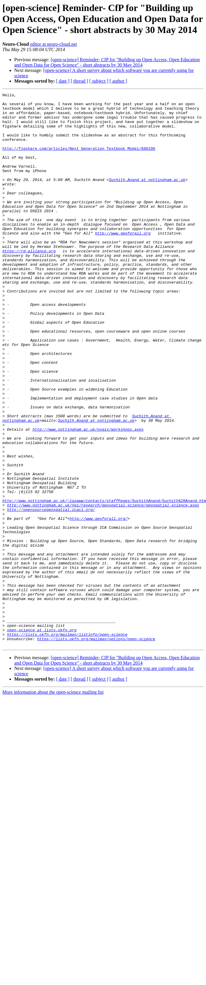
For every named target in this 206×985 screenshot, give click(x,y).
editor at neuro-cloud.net (53, 44)
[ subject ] (98, 81)
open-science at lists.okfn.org (42, 737)
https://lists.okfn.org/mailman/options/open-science (96, 748)
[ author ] (118, 81)
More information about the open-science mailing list (53, 802)
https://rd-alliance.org (29, 283)
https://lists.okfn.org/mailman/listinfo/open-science (67, 743)
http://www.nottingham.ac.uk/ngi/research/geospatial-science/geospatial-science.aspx (103, 588)
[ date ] (62, 81)
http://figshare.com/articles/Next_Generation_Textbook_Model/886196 (78, 160)
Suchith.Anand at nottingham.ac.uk (147, 197)
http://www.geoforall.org (122, 261)
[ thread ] (79, 81)
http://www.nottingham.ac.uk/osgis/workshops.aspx (87, 497)
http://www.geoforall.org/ (98, 604)
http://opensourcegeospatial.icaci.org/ (51, 593)
